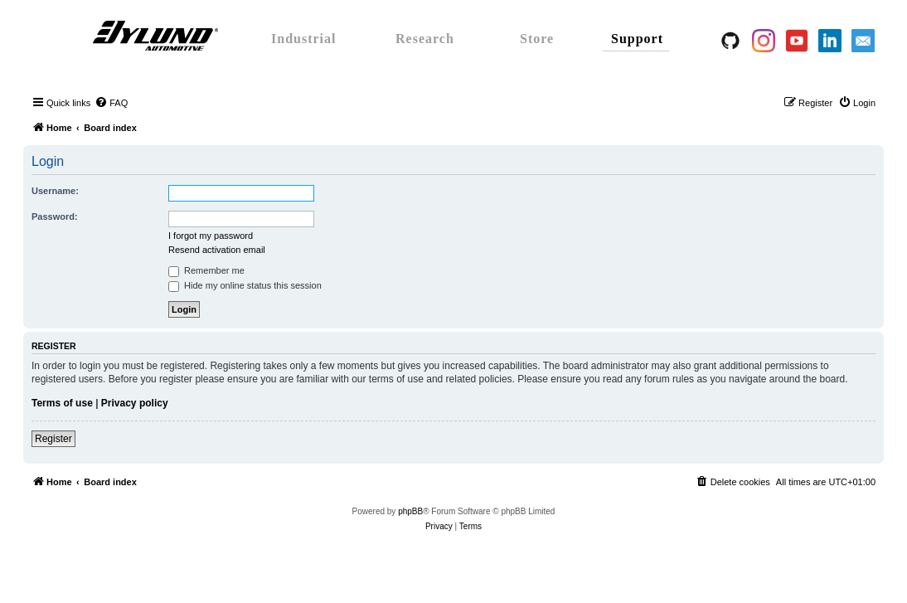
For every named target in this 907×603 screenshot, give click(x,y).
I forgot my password (210, 236)
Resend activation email (216, 250)
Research (424, 39)
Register (53, 439)
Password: (55, 216)
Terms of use (62, 403)
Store (537, 39)
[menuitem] (111, 103)
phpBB (410, 511)
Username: (55, 191)
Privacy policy (134, 403)
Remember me (206, 270)
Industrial (303, 39)
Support (637, 39)
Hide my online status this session (245, 285)
